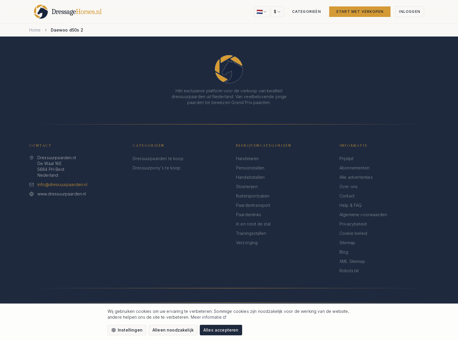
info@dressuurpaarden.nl (62, 184)
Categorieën (306, 11)
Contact (347, 195)
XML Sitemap (352, 261)
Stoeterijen (247, 186)
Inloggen (409, 11)
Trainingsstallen (251, 233)
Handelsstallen (250, 177)
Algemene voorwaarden (363, 214)
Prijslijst (346, 158)
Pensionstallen (250, 167)
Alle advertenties (356, 177)
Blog (343, 251)
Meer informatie (208, 317)
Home (35, 29)
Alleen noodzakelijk (173, 329)
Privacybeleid (353, 223)
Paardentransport (253, 205)
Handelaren (247, 158)
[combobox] (262, 11)
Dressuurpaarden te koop (158, 158)
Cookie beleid (353, 233)
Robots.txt (349, 270)
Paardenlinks (248, 214)
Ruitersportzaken (253, 195)
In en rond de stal (253, 223)
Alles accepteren (221, 329)
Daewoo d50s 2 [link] (67, 29)
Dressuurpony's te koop (157, 167)
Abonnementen (354, 167)
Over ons (348, 186)
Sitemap (347, 242)
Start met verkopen (360, 11)
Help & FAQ (350, 205)
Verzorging (247, 242)
